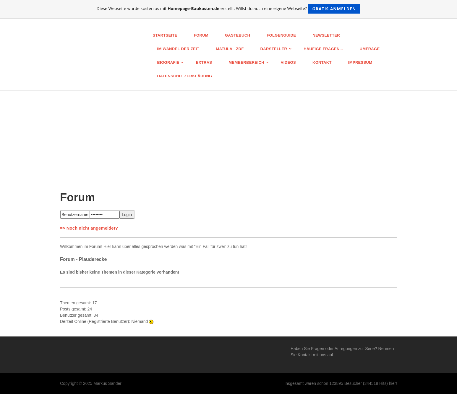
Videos (288, 62)
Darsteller (273, 49)
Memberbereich (246, 62)
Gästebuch (237, 35)
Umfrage (370, 49)
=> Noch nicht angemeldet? (89, 227)
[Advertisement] (228, 135)
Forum (201, 35)
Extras (204, 62)
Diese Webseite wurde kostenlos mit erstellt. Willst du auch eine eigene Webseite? (229, 9)
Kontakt (322, 62)
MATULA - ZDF (230, 49)
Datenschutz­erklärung (184, 76)
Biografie (168, 62)
